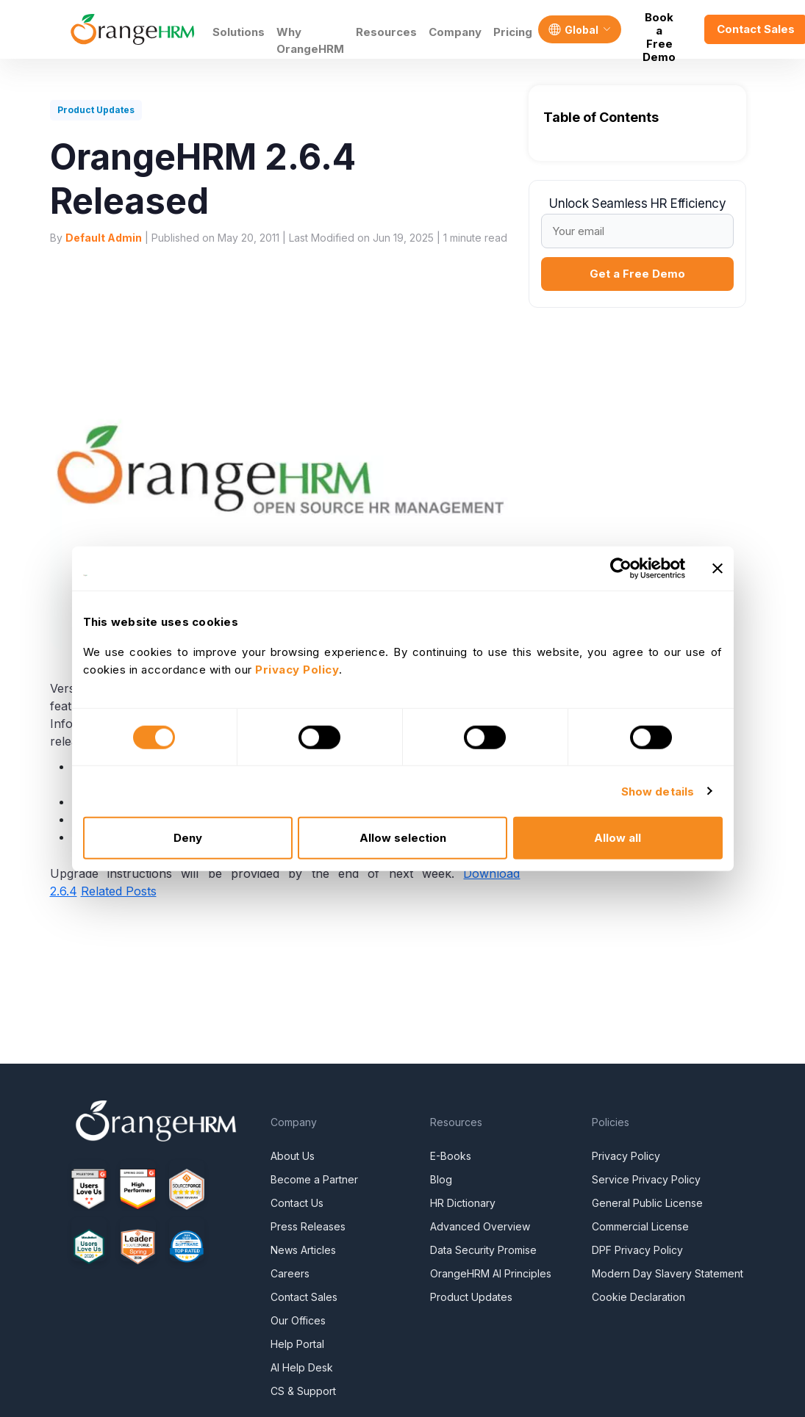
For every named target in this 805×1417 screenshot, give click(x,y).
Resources (386, 32)
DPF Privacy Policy (637, 1250)
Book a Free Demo (659, 29)
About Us (293, 1156)
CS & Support (303, 1391)
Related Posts (119, 891)
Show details (657, 791)
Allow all (617, 838)
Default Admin (103, 237)
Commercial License (640, 1226)
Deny (187, 838)
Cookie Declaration (638, 1297)
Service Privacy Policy (646, 1179)
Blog (441, 1179)
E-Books (450, 1156)
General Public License (647, 1203)
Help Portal (297, 1344)
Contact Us (297, 1203)
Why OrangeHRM (310, 40)
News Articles (303, 1250)
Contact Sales (304, 1297)
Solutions (238, 32)
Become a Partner (314, 1179)
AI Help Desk (302, 1367)
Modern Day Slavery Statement (667, 1273)
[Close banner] (717, 568)
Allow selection (402, 838)
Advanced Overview (480, 1226)
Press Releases (308, 1226)
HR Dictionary (462, 1203)
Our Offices (298, 1320)
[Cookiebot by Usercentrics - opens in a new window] (621, 568)
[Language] (579, 29)
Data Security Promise (483, 1250)
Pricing (512, 32)
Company (455, 32)
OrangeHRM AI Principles (490, 1273)
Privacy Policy (626, 1156)
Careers (290, 1273)
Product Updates (471, 1297)
